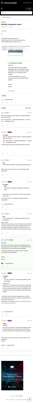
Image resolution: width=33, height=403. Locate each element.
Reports (4, 95)
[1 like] (7, 99)
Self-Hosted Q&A (6, 17)
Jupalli (5, 240)
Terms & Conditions (10, 399)
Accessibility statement (22, 399)
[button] (2, 9)
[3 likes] (8, 345)
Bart (5, 31)
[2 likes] (7, 263)
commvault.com (27, 2)
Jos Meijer (6, 112)
